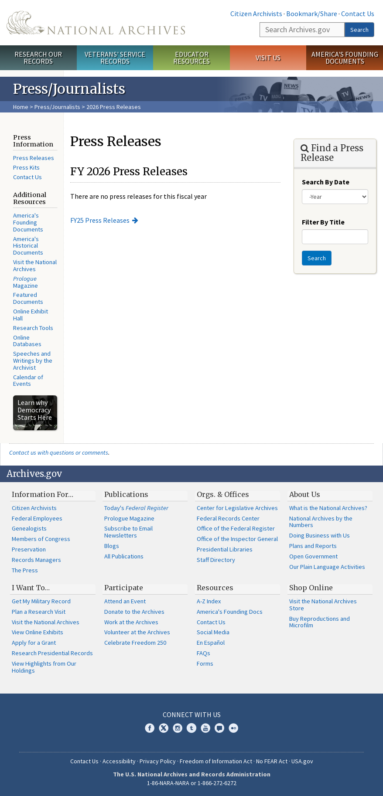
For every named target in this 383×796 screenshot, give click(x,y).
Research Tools (33, 328)
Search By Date (325, 181)
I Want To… (31, 587)
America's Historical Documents (28, 246)
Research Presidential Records (52, 653)
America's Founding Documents (344, 58)
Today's (136, 508)
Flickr (233, 728)
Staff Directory (216, 560)
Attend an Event (125, 601)
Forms (205, 663)
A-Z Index (209, 601)
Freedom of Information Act (216, 761)
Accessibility (119, 761)
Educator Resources (191, 58)
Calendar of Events (28, 380)
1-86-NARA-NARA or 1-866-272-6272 (191, 783)
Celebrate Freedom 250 (135, 642)
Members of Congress (41, 539)
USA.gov (302, 761)
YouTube (205, 728)
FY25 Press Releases (100, 220)
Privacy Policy (158, 761)
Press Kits (26, 167)
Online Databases (27, 340)
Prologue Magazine (129, 518)
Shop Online (311, 587)
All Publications (124, 556)
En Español (211, 642)
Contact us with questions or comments (58, 452)
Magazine (25, 282)
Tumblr (191, 728)
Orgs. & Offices (223, 494)
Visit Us (268, 57)
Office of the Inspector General (237, 539)
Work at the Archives (131, 622)
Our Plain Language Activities (327, 567)
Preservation (29, 549)
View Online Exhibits (37, 632)
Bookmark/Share (311, 13)
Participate (123, 587)
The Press (25, 570)
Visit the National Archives (35, 265)
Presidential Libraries (225, 549)
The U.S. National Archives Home (96, 22)
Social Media (213, 632)
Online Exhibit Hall (30, 314)
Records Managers (36, 560)
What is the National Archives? (328, 508)
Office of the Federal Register (236, 528)
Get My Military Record (41, 601)
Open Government (313, 556)
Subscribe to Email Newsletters (128, 531)
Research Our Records (38, 58)
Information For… (42, 494)
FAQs (203, 653)
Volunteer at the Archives (137, 632)
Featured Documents (28, 298)
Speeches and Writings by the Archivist (32, 360)
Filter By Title (323, 222)
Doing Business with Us (319, 535)
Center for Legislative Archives (237, 508)
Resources (215, 587)
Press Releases (33, 158)
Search (359, 30)
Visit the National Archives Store (323, 604)
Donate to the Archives (134, 612)
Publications (126, 494)
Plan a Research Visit (38, 612)
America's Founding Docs (230, 612)
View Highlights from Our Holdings (44, 667)
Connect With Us (192, 714)
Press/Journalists (57, 107)
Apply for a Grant (34, 642)
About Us (304, 494)
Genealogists (29, 528)
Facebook (149, 728)
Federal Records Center (228, 518)
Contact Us (357, 13)
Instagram (177, 728)
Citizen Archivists (256, 13)
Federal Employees (37, 518)
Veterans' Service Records (115, 58)
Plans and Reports (313, 546)
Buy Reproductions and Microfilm (319, 622)
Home (20, 107)
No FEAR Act (271, 761)
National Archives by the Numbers (320, 521)
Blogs (111, 546)
